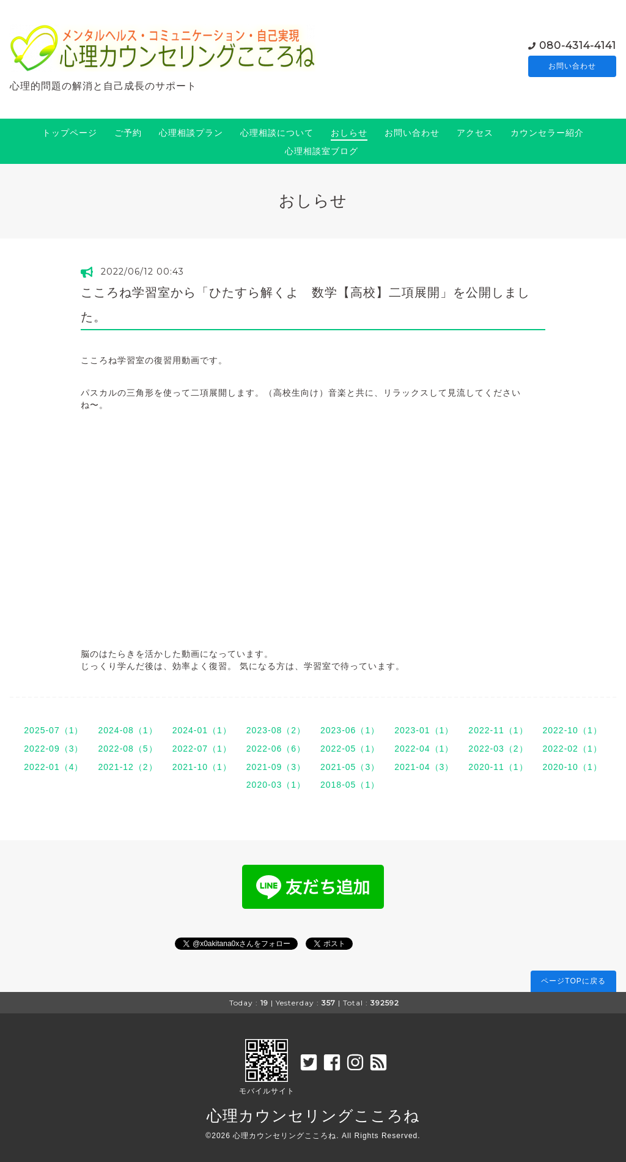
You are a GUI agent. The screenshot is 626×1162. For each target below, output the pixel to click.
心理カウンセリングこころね (313, 1115)
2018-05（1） (350, 785)
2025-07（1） (53, 730)
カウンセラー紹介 (547, 133)
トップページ (69, 133)
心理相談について (277, 133)
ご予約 (128, 133)
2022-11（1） (498, 730)
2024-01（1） (202, 730)
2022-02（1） (572, 748)
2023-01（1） (424, 730)
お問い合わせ (572, 67)
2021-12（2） (127, 767)
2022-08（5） (127, 748)
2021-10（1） (202, 767)
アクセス (475, 133)
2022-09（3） (53, 748)
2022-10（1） (572, 730)
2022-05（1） (350, 748)
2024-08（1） (127, 730)
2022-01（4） (53, 767)
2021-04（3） (424, 767)
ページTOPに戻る (573, 981)
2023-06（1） (350, 730)
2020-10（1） (572, 767)
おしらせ (349, 133)
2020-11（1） (498, 767)
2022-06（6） (276, 748)
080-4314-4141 (577, 45)
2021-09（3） (276, 767)
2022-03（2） (498, 748)
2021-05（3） (350, 767)
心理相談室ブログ (321, 151)
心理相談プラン (191, 133)
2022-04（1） (424, 748)
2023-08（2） (276, 730)
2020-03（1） (276, 785)
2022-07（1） (202, 748)
